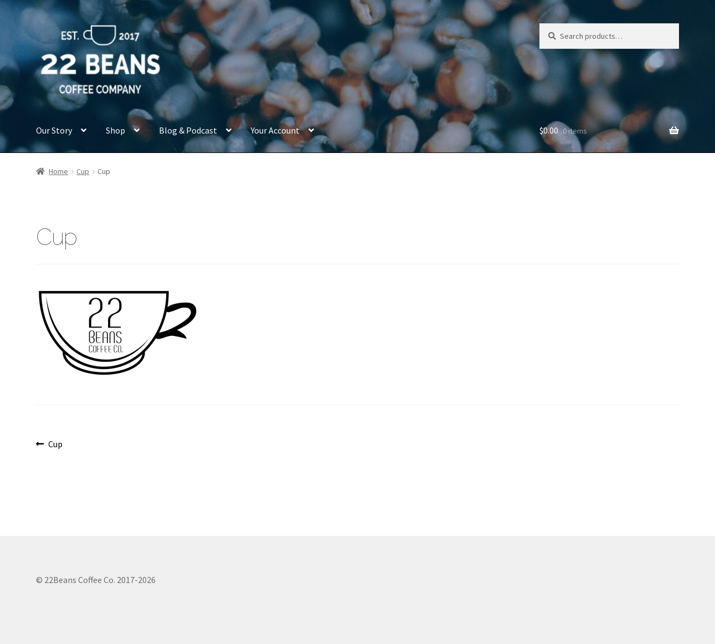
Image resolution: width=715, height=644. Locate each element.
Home (58, 171)
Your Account (275, 130)
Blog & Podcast (188, 130)
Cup (82, 171)
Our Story (54, 130)
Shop (115, 130)
